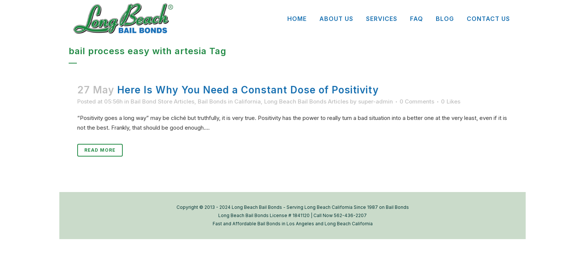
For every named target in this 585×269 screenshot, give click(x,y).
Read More (100, 150)
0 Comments (417, 101)
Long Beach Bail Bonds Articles (306, 101)
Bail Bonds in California (229, 101)
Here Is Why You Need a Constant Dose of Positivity (248, 90)
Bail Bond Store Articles (162, 101)
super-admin (375, 101)
